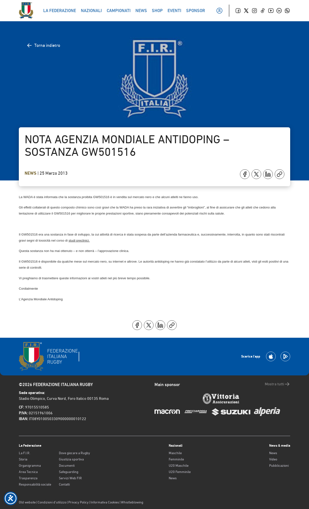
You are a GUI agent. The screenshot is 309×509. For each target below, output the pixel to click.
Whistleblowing (132, 502)
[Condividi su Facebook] (245, 174)
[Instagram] (254, 11)
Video (273, 459)
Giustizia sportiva (71, 459)
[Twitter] (246, 11)
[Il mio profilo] (219, 10)
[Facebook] (238, 11)
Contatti (64, 484)
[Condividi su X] (256, 174)
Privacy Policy (78, 502)
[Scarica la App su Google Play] (285, 356)
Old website (27, 502)
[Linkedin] (279, 11)
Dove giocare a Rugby (74, 453)
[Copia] (279, 174)
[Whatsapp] (287, 11)
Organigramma (30, 465)
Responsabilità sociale (35, 484)
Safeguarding (68, 472)
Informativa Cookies (105, 502)
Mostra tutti (277, 384)
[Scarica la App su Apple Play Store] (271, 356)
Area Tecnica (28, 472)
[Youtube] (271, 11)
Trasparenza (28, 478)
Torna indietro (43, 45)
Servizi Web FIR (70, 478)
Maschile (175, 453)
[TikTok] (263, 11)
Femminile (176, 459)
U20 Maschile (179, 465)
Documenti (67, 465)
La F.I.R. (24, 453)
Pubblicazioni (279, 465)
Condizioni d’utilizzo (52, 502)
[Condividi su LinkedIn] (268, 174)
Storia (23, 459)
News (31, 173)
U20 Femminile (180, 472)
